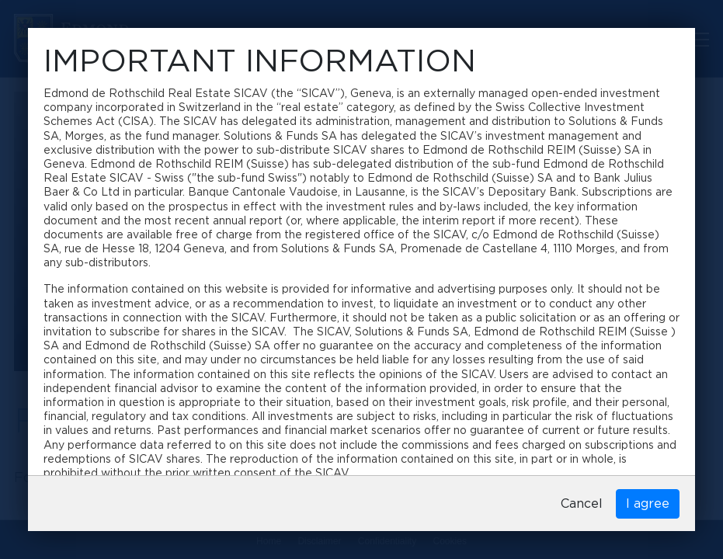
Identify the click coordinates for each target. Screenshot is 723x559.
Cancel (582, 504)
